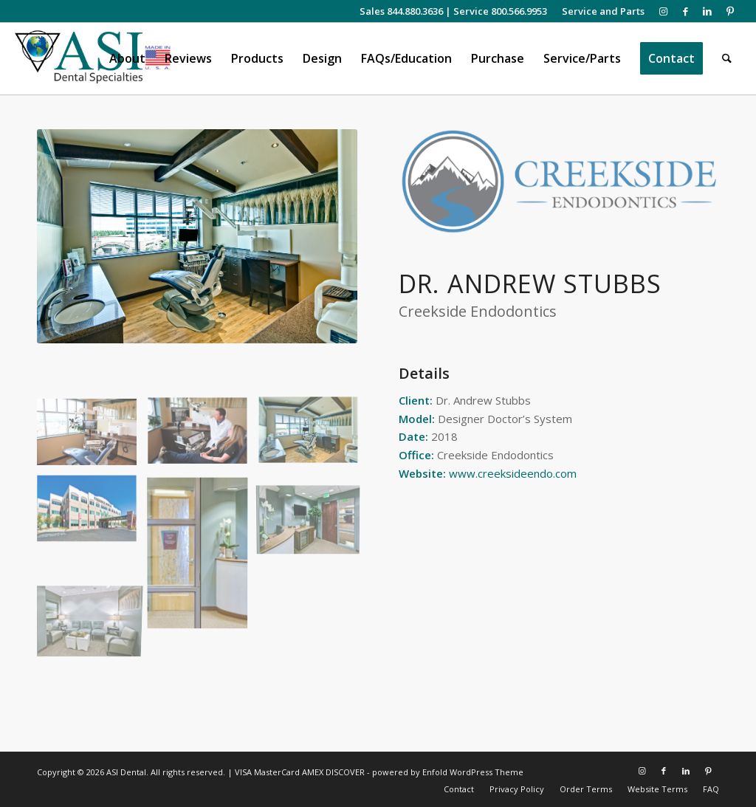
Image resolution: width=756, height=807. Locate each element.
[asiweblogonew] (93, 59)
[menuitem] (599, 11)
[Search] (726, 59)
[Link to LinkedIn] (707, 11)
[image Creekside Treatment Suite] (92, 437)
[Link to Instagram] (663, 11)
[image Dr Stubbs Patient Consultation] (203, 437)
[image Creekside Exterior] (92, 515)
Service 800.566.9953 (500, 11)
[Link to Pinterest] (730, 11)
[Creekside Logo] (559, 181)
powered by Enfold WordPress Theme (447, 771)
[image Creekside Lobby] (313, 515)
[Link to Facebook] (685, 11)
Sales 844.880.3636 (401, 11)
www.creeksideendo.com (513, 473)
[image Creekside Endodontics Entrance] (203, 556)
